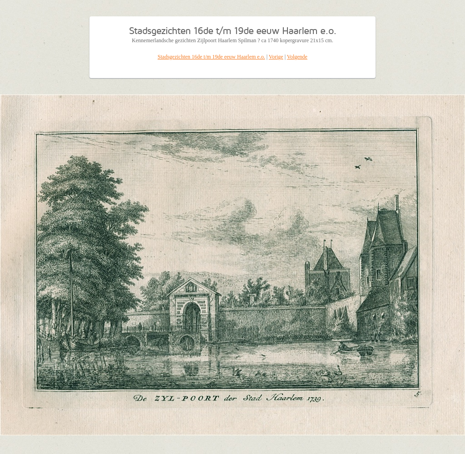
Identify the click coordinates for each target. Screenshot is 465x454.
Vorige (276, 57)
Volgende (297, 57)
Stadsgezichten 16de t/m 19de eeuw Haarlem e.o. (211, 57)
